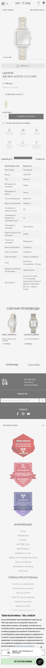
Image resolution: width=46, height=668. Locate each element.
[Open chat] (40, 662)
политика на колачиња (25, 646)
